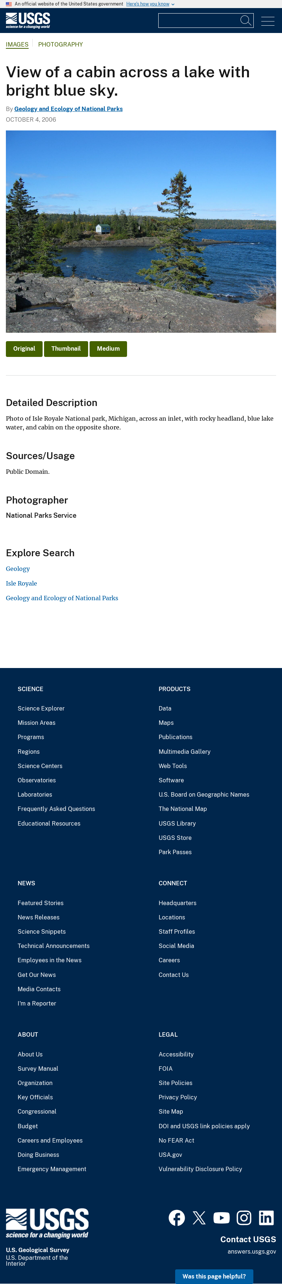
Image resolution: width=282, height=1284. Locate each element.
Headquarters (177, 903)
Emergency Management (52, 1169)
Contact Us (174, 974)
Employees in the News (50, 960)
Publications (175, 737)
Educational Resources (49, 823)
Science (30, 689)
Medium (108, 348)
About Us (30, 1054)
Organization (35, 1083)
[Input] (206, 20)
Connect (173, 883)
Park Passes (175, 852)
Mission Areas (36, 722)
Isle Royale (21, 583)
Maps (166, 722)
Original (24, 348)
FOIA (166, 1068)
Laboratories (35, 794)
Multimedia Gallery (185, 751)
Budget (28, 1126)
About (28, 1034)
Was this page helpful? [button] (214, 1276)
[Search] (246, 20)
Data (165, 708)
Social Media (176, 945)
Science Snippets (42, 931)
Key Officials (35, 1097)
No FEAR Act (176, 1140)
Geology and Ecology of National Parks (68, 109)
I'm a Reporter (37, 1003)
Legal (168, 1034)
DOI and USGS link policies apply (204, 1126)
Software (171, 780)
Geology (18, 568)
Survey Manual (38, 1068)
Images (17, 44)
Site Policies (175, 1083)
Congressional (37, 1111)
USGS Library (177, 823)
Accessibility (176, 1054)
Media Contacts (39, 989)
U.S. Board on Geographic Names (204, 794)
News (26, 883)
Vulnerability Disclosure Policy (200, 1169)
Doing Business (38, 1154)
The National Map (183, 808)
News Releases (38, 917)
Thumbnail (66, 348)
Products (175, 689)
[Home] (28, 26)
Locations (172, 917)
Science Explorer (41, 708)
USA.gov (170, 1154)
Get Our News (37, 974)
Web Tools (173, 766)
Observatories (37, 780)
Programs (31, 737)
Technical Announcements (54, 945)
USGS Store (175, 837)
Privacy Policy (178, 1097)
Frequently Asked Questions (56, 808)
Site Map (171, 1111)
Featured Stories (41, 903)
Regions (29, 751)
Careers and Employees (50, 1140)
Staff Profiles (177, 931)
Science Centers (40, 766)
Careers (169, 960)
